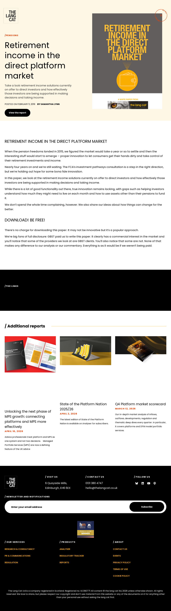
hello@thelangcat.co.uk (101, 488)
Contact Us (120, 549)
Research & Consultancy (19, 549)
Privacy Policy (122, 562)
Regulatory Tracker (72, 555)
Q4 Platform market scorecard (140, 404)
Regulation (11, 562)
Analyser (65, 549)
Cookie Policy (121, 576)
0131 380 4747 (94, 483)
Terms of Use (120, 569)
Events (117, 555)
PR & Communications (17, 555)
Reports (64, 562)
